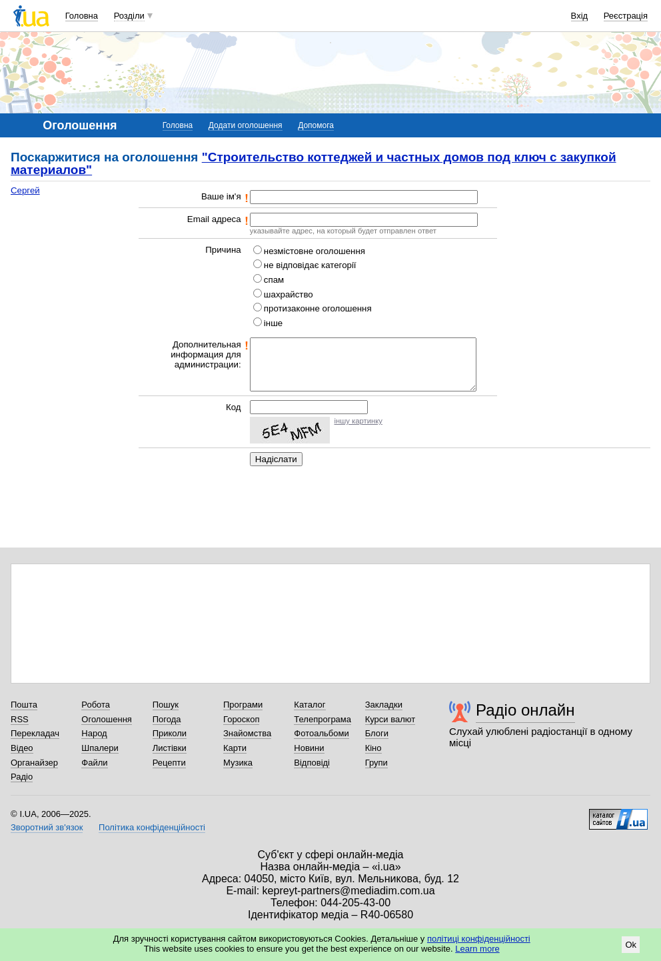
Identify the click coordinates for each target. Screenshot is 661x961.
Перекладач (35, 733)
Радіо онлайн (525, 710)
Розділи (129, 16)
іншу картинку (358, 421)
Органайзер (34, 763)
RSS (20, 719)
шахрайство (288, 294)
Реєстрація (626, 16)
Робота (95, 705)
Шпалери (100, 748)
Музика (238, 763)
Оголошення (106, 719)
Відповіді (312, 763)
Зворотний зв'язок (47, 827)
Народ (94, 733)
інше (273, 323)
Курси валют (390, 719)
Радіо (22, 777)
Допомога (316, 125)
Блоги (376, 733)
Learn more (477, 949)
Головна (81, 16)
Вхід (579, 16)
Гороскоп (241, 719)
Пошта (24, 705)
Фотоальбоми (321, 733)
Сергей (25, 190)
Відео (22, 748)
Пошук (166, 705)
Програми (243, 705)
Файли (94, 763)
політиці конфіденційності (478, 939)
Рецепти (169, 763)
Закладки (383, 705)
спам (274, 280)
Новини (309, 748)
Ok (630, 945)
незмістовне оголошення (314, 251)
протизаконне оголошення (318, 308)
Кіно (373, 748)
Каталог (309, 705)
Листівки (170, 748)
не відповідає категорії (310, 265)
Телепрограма (322, 719)
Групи (376, 763)
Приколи (170, 733)
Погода (167, 719)
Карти (235, 748)
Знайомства (247, 733)
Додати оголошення (246, 125)
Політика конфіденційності (152, 827)
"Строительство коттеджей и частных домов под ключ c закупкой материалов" (313, 163)
